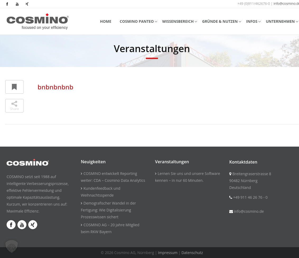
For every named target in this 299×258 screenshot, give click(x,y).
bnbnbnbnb (55, 87)
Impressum (167, 252)
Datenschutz (192, 252)
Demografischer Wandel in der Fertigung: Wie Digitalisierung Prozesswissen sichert (108, 210)
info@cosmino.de (249, 211)
